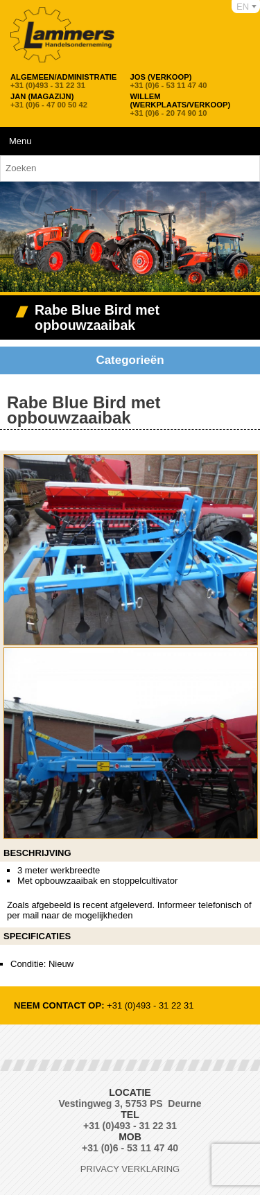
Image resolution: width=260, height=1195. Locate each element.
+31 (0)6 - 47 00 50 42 (48, 100)
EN (242, 6)
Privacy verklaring (130, 1169)
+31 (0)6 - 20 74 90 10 (187, 104)
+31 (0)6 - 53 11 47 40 (168, 81)
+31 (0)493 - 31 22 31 (63, 81)
